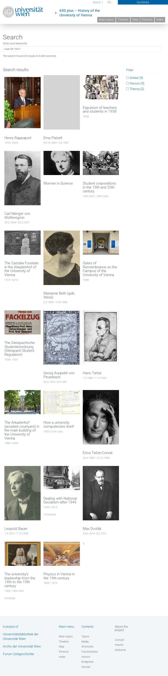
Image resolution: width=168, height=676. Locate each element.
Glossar (86, 666)
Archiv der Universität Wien (22, 646)
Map (135, 19)
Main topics (106, 19)
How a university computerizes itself (58, 424)
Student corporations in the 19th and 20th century (99, 187)
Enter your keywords (15, 43)
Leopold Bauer (15, 529)
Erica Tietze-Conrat (98, 453)
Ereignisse (87, 661)
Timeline (123, 19)
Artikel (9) (136, 78)
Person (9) (137, 83)
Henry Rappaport (17, 138)
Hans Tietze (92, 373)
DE (110, 2)
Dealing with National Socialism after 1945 (60, 500)
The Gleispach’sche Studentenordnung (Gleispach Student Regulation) (19, 349)
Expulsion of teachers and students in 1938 (100, 110)
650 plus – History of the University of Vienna (79, 13)
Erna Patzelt (52, 138)
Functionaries (89, 651)
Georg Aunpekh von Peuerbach (59, 375)
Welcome (120, 649)
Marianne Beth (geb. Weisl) (59, 295)
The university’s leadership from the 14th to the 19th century (19, 580)
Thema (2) (137, 89)
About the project (121, 628)
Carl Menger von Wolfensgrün (17, 216)
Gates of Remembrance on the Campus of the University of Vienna (100, 269)
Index (160, 19)
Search (97, 2)
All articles (87, 646)
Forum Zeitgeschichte (18, 654)
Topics (85, 636)
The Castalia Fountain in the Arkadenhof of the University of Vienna (21, 269)
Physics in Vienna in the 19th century (59, 576)
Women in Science (58, 183)
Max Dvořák (92, 529)
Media (85, 641)
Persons (147, 19)
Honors (85, 656)
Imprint (119, 644)
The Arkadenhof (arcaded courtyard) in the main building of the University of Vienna (21, 430)
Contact (119, 639)
